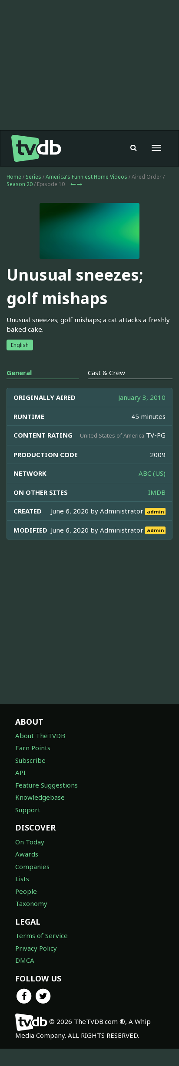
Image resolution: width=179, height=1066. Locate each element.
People (26, 891)
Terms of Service (41, 935)
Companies (32, 866)
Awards (26, 854)
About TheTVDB (40, 735)
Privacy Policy (36, 948)
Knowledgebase (40, 797)
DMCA (24, 960)
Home (14, 176)
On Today (29, 841)
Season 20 (20, 184)
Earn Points (32, 747)
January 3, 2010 (142, 397)
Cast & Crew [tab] (106, 372)
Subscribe (30, 760)
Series (33, 176)
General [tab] (19, 372)
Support (27, 809)
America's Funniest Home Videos (86, 176)
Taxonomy (31, 903)
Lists (22, 878)
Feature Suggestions (46, 785)
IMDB (157, 492)
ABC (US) (152, 473)
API (20, 772)
